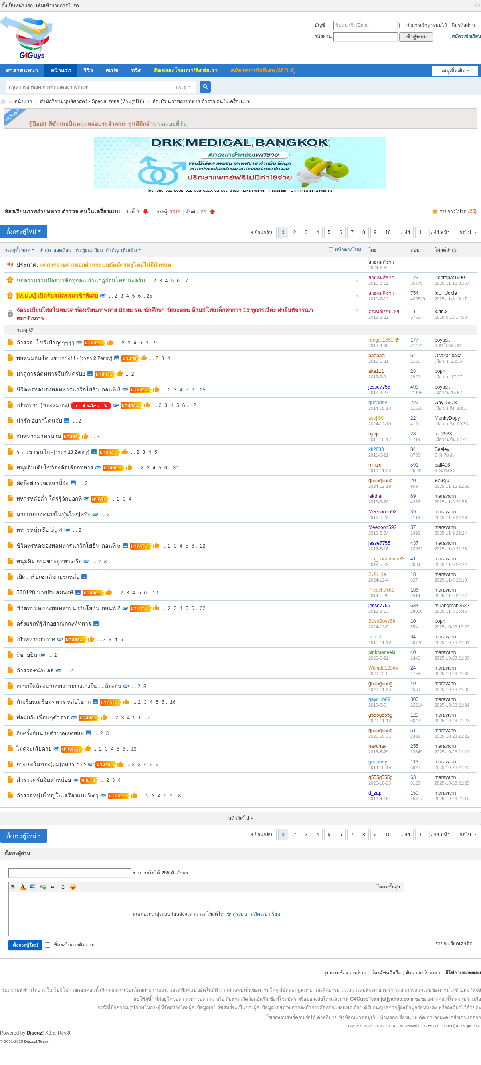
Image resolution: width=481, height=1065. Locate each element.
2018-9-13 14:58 (451, 317)
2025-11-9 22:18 (451, 580)
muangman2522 (452, 605)
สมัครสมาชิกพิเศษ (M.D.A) (263, 70)
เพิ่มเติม (129, 250)
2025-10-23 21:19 (452, 798)
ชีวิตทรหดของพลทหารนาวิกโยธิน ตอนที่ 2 (68, 608)
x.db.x (441, 311)
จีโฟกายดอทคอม (463, 973)
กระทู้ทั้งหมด (17, 250)
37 (413, 527)
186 (414, 590)
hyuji (373, 434)
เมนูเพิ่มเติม (453, 71)
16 (172, 702)
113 (414, 762)
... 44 (405, 232)
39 (413, 512)
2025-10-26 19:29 (452, 626)
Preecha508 (381, 590)
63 (413, 777)
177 (414, 340)
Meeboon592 (382, 512)
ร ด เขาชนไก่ (33, 452)
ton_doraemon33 (386, 559)
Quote (53, 887)
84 (413, 449)
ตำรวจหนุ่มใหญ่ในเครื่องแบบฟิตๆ (57, 795)
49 (413, 684)
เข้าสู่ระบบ (236, 914)
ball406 (442, 465)
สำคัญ (112, 250)
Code (63, 887)
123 (414, 277)
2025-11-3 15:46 (451, 611)
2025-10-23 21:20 (452, 767)
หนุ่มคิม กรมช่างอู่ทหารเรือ (49, 561)
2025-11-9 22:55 (451, 501)
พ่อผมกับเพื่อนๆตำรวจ (42, 717)
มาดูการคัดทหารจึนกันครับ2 (50, 373)
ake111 (376, 371)
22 (413, 418)
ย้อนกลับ (263, 232)
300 (414, 699)
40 (413, 652)
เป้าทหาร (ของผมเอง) (42, 405)
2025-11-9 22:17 (451, 595)
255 (414, 746)
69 (413, 496)
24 (413, 668)
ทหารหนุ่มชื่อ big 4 (39, 530)
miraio (375, 465)
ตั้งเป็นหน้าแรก (17, 5)
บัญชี (320, 25)
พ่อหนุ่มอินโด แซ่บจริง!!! (45, 358)
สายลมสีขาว (381, 262)
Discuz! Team (36, 1041)
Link (43, 887)
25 (149, 296)
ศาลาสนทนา (22, 70)
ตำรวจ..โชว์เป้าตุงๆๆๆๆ (45, 342)
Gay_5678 (446, 402)
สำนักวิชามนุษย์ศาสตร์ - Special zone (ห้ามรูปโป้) (92, 101)
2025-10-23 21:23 (452, 720)
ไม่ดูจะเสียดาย (34, 748)
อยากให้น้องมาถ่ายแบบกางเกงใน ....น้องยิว (68, 686)
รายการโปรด (458, 211)
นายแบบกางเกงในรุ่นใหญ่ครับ (53, 514)
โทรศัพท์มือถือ (386, 973)
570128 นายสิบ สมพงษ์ (44, 592)
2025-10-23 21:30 (452, 658)
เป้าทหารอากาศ (35, 639)
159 (414, 793)
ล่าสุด (45, 250)
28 (413, 371)
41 (413, 559)
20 (413, 480)
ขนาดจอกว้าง (477, 5)
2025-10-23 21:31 (452, 642)
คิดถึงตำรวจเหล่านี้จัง (42, 483)
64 (413, 355)
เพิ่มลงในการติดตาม (70, 945)
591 (414, 465)
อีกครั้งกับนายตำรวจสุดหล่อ (50, 733)
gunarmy (377, 402)
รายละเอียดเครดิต (454, 943)
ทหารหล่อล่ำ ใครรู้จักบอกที (49, 498)
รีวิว (88, 70)
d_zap (375, 793)
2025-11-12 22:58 (452, 486)
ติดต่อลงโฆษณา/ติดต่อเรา (186, 70)
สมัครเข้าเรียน (466, 36)
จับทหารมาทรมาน (38, 436)
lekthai (375, 496)
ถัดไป (465, 232)
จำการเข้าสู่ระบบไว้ (423, 25)
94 (413, 637)
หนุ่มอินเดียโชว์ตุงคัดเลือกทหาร (54, 467)
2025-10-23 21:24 (452, 705)
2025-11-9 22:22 (451, 564)
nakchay (377, 746)
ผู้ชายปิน (27, 655)
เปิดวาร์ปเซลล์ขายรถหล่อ (47, 577)
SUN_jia (377, 574)
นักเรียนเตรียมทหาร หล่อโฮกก (53, 702)
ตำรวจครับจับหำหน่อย (43, 780)
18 (413, 574)
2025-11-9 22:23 (451, 548)
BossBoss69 (381, 621)
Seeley (442, 449)
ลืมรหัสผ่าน (463, 25)
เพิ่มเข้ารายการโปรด (57, 5)
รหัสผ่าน (323, 36)
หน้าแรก (60, 70)
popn (440, 371)
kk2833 (376, 449)
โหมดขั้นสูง (388, 887)
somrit (375, 637)
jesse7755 (379, 387)
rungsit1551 (381, 340)
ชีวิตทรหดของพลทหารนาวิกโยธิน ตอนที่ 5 (68, 545)
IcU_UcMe (446, 293)
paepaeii (377, 355)
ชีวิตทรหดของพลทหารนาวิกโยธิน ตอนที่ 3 (68, 389)
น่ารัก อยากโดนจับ (39, 420)
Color (23, 887)
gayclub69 (379, 699)
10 (387, 232)
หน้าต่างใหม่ (348, 249)
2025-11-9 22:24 (451, 533)
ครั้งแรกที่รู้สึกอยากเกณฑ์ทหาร (53, 623)
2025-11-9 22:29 (451, 517)
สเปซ (112, 70)
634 (414, 605)
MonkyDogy (447, 418)
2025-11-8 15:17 (451, 298)
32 (202, 608)
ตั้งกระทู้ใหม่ (21, 231)
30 (175, 468)
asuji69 (376, 418)
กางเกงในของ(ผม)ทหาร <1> (51, 764)
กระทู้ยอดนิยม (88, 250)
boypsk (442, 340)
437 (414, 543)
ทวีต (136, 70)
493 (414, 387)
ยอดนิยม (62, 250)
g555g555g (380, 480)
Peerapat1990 (450, 277)
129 (414, 715)
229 (414, 402)
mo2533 (443, 434)
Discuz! (35, 1033)
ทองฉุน (442, 480)
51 (413, 730)
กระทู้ (181, 87)
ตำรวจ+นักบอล (35, 670)
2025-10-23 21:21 (452, 751)
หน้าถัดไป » (240, 818)
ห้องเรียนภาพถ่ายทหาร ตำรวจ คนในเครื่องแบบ (201, 101)
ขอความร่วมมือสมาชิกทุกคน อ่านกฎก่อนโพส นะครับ (80, 280)
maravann (445, 496)
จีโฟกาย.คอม (3, 101)
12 (193, 405)
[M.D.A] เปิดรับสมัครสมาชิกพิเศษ (57, 295)
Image (33, 887)
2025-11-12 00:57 (452, 283)
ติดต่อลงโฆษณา (423, 973)
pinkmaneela (382, 652)
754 (414, 293)
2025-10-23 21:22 (452, 736)
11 (413, 311)
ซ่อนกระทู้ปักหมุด (356, 312)
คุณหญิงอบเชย (383, 311)
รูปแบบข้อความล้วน (345, 973)
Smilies (73, 887)
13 (133, 749)
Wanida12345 (383, 668)
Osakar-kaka (448, 355)
